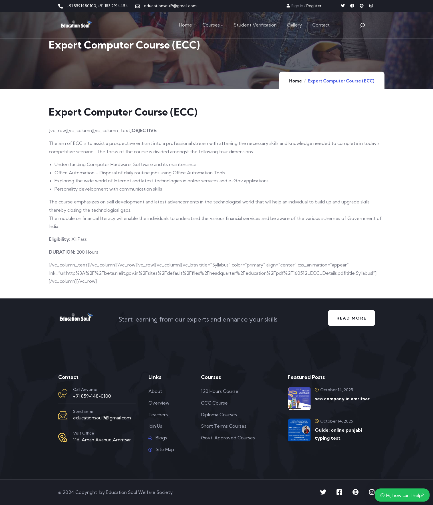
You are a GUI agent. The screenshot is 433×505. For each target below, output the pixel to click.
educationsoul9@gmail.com (102, 418)
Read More (351, 318)
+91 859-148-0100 (92, 396)
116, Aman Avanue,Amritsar (102, 440)
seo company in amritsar (342, 398)
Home (295, 81)
